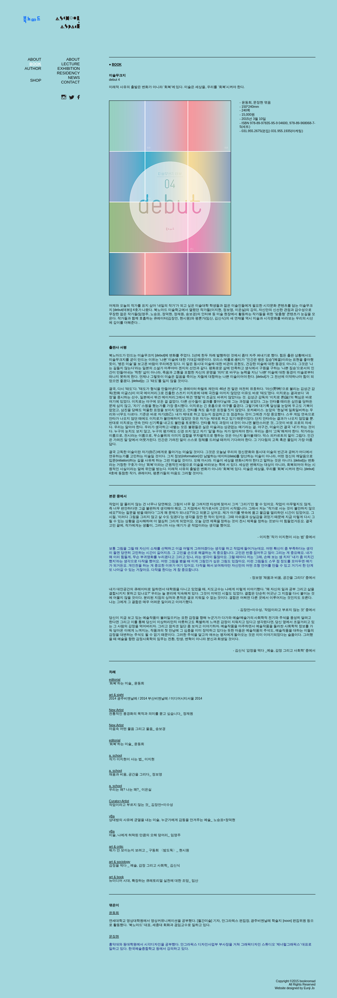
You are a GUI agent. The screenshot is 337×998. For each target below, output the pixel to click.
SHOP (35, 80)
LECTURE (70, 64)
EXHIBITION (68, 68)
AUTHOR (33, 68)
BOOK (116, 64)
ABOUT (34, 59)
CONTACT (70, 82)
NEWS (74, 77)
